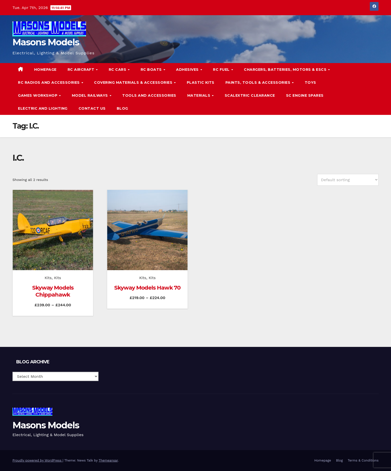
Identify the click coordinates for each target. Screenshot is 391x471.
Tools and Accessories (149, 95)
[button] (365, 88)
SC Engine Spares (305, 95)
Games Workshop (38, 95)
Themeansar (108, 460)
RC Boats (152, 69)
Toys (310, 82)
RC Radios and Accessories (49, 82)
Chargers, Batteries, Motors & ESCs (286, 69)
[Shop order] (348, 180)
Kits (48, 278)
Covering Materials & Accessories (134, 82)
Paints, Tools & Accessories (258, 82)
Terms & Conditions (363, 460)
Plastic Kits (200, 82)
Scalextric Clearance (250, 95)
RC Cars (118, 69)
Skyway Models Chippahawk (53, 291)
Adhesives (188, 69)
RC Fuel (222, 69)
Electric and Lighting (43, 108)
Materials (199, 95)
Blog (122, 108)
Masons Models (45, 42)
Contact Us (92, 108)
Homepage (45, 69)
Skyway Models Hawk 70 (147, 287)
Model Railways (90, 95)
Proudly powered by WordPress (37, 460)
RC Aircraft (82, 69)
